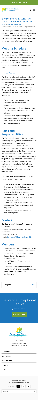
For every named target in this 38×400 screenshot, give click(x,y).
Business (5, 365)
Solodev (27, 382)
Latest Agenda (9, 73)
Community (6, 351)
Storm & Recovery (19, 2)
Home (3, 25)
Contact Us (19, 314)
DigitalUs (20, 382)
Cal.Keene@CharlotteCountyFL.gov (20, 237)
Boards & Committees (14, 25)
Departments (7, 361)
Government (6, 356)
